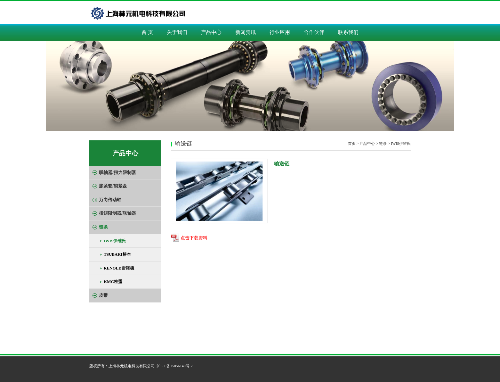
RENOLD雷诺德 (119, 268)
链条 (103, 227)
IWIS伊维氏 (115, 240)
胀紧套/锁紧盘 (113, 186)
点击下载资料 (194, 238)
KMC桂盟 (113, 281)
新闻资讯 (245, 32)
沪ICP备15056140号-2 (175, 366)
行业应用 (280, 32)
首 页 (147, 32)
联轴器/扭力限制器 (117, 172)
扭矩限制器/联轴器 (117, 213)
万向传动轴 (110, 199)
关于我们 (177, 32)
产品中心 (211, 32)
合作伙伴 (314, 32)
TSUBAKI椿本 (117, 254)
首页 (352, 143)
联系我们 (348, 32)
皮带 (103, 295)
